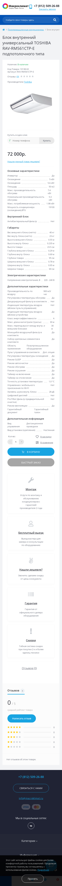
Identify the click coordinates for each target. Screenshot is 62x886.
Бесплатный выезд (30, 533)
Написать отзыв (21, 718)
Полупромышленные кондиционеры (26, 29)
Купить (47, 140)
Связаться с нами (31, 788)
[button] (47, 6)
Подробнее (43, 869)
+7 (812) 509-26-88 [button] (31, 777)
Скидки (31, 640)
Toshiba (28, 81)
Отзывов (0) (29, 668)
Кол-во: (12, 436)
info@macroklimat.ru (31, 798)
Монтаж (31, 489)
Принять (33, 878)
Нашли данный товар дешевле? (23, 161)
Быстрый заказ (31, 462)
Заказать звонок (47, 9)
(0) (18, 76)
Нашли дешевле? (30, 569)
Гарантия (31, 603)
